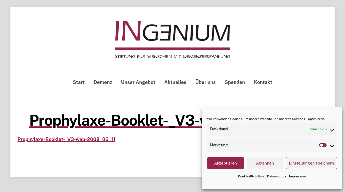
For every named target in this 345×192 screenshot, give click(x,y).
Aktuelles (175, 82)
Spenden (234, 82)
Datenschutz (276, 176)
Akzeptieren (225, 163)
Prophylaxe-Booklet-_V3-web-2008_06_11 (172, 120)
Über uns (205, 82)
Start (79, 82)
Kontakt (263, 82)
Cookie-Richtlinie (251, 176)
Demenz (103, 82)
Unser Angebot (138, 82)
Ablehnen (265, 163)
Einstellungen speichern (311, 163)
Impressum (297, 176)
